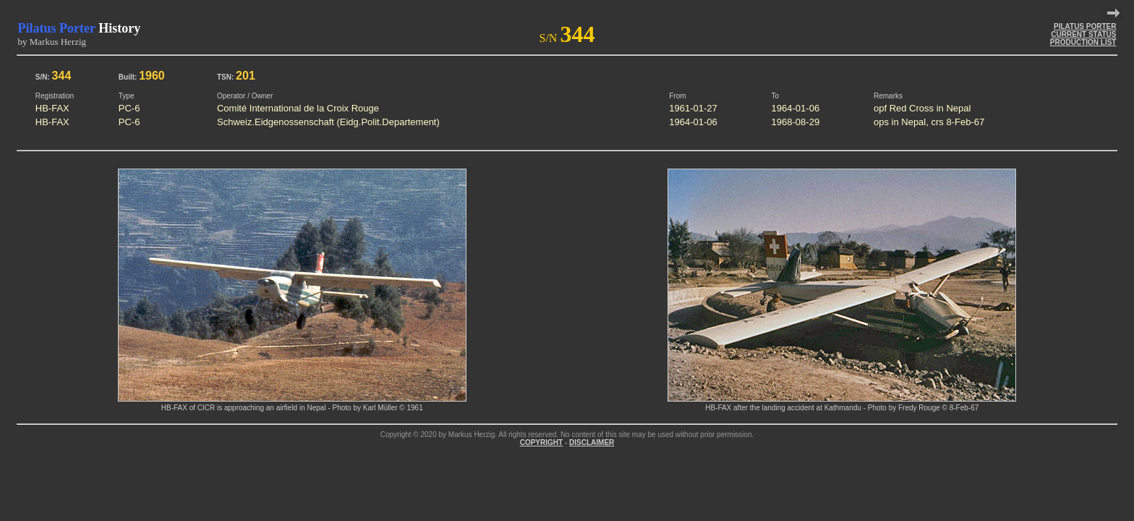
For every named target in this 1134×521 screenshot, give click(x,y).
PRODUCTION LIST (1083, 42)
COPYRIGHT (541, 442)
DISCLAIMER (591, 442)
